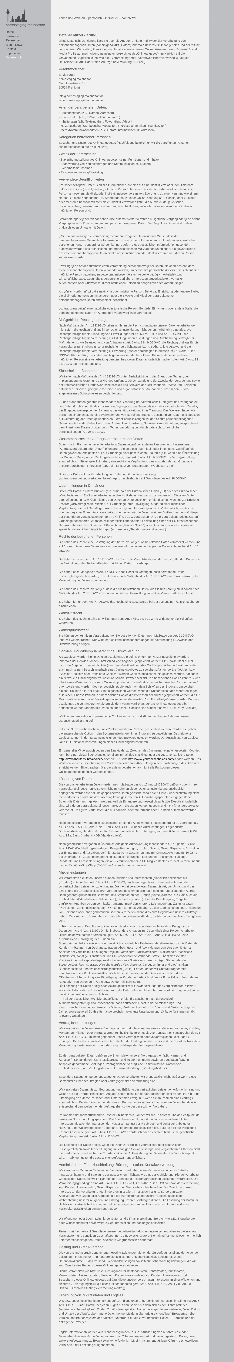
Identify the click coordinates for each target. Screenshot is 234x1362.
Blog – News (14, 44)
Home (10, 32)
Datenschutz (14, 57)
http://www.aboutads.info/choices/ (81, 759)
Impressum (13, 53)
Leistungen (13, 36)
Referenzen (13, 40)
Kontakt (11, 49)
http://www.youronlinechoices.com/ (151, 759)
